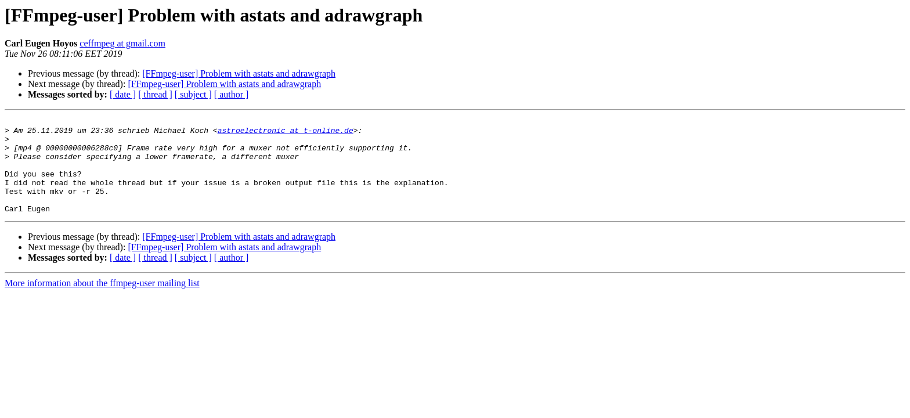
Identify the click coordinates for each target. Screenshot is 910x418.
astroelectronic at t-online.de (285, 133)
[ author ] (231, 94)
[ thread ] (155, 94)
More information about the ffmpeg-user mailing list (102, 302)
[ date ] (123, 94)
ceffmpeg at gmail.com (122, 43)
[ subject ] (193, 94)
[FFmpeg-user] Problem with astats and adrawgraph (238, 73)
